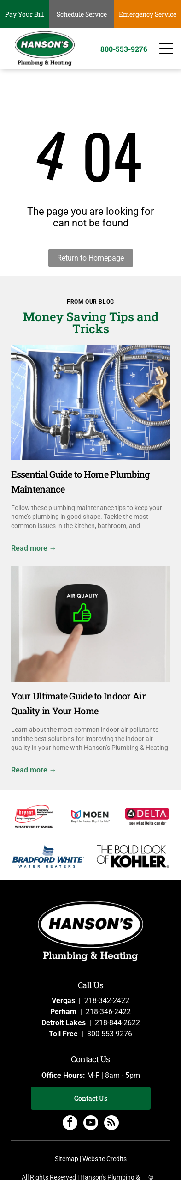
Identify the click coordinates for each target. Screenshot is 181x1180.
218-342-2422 (106, 1000)
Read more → (34, 548)
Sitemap (66, 1158)
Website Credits (104, 1158)
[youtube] (90, 1123)
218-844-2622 (117, 1022)
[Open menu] (166, 48)
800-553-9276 (109, 1033)
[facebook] (70, 1123)
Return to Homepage (90, 258)
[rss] (111, 1123)
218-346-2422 (108, 1011)
